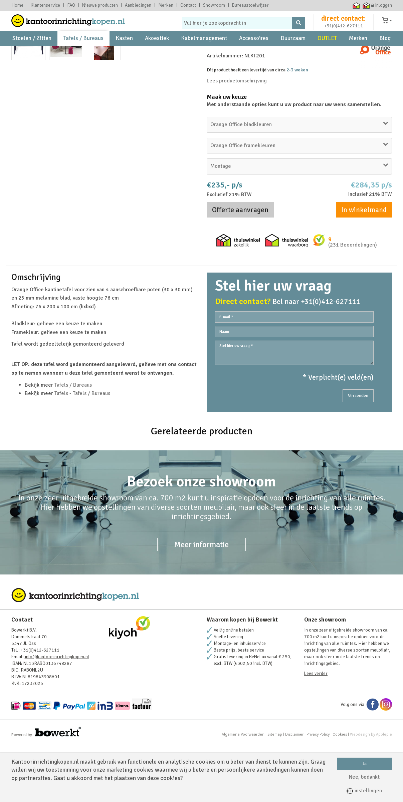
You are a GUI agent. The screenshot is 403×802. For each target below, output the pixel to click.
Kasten (124, 53)
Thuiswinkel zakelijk (366, 5)
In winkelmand (364, 267)
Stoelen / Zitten (31, 53)
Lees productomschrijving (237, 138)
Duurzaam (293, 53)
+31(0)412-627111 (343, 32)
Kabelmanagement (204, 53)
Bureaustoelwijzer (250, 5)
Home (17, 5)
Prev (20, 174)
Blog (385, 53)
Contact (188, 5)
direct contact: (343, 24)
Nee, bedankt (364, 777)
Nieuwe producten (100, 5)
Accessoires (253, 53)
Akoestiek (157, 53)
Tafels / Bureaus (83, 53)
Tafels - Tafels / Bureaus (82, 450)
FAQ (71, 5)
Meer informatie (201, 602)
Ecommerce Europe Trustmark (346, 5)
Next (188, 174)
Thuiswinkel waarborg (356, 5)
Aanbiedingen (138, 5)
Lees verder (316, 731)
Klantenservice (45, 5)
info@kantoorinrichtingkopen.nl (57, 714)
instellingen (364, 790)
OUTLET (327, 53)
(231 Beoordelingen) (352, 302)
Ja (364, 764)
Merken (165, 5)
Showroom (214, 5)
